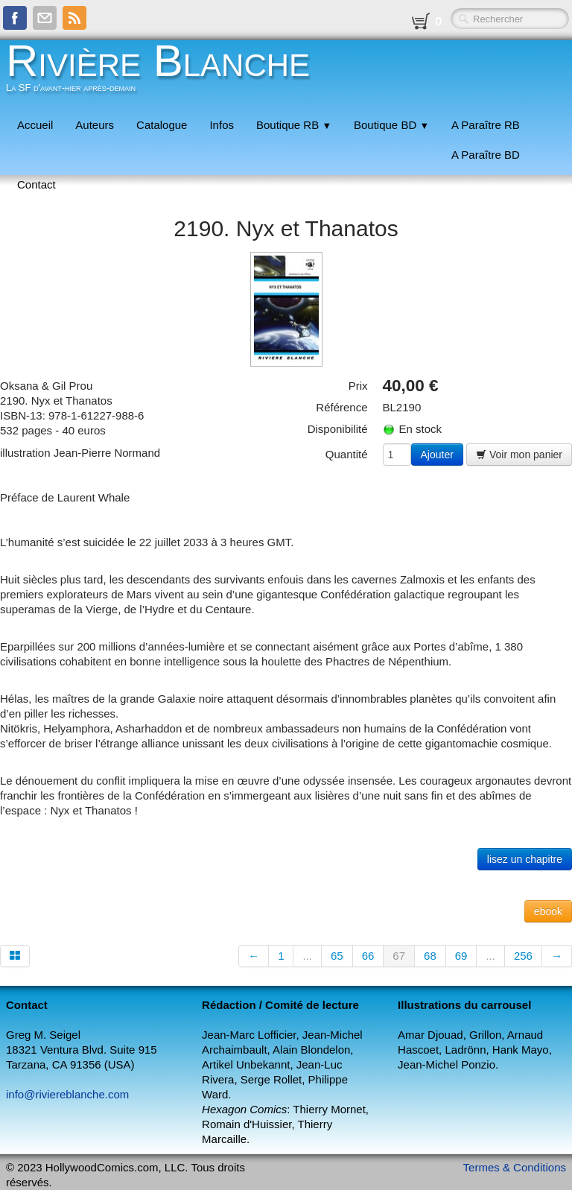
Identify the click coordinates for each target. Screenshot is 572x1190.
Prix (358, 385)
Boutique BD (391, 124)
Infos (221, 124)
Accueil (35, 124)
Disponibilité (338, 428)
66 (368, 955)
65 (337, 955)
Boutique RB (293, 124)
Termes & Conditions (514, 1167)
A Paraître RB (485, 124)
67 (399, 955)
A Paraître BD (485, 154)
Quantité (346, 454)
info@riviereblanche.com (67, 1094)
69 (461, 955)
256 (523, 955)
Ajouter (437, 455)
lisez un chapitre (524, 859)
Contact (36, 184)
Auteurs (94, 124)
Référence (341, 407)
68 (430, 955)
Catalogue (161, 124)
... (307, 955)
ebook (548, 911)
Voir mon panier (519, 455)
